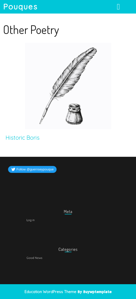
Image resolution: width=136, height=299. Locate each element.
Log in (37, 219)
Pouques (20, 6)
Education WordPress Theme (50, 291)
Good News (40, 257)
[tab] (119, 7)
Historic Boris (23, 137)
